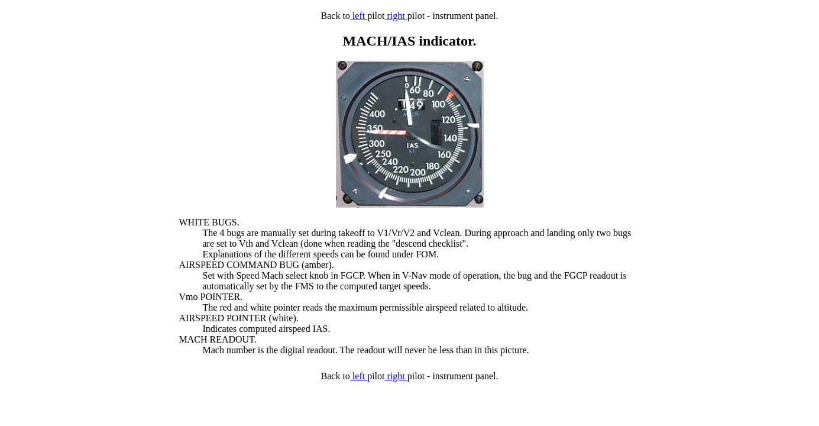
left (358, 16)
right (396, 16)
